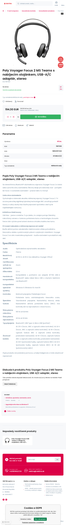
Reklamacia (49, 495)
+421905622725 (15, 471)
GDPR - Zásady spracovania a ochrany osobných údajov (33, 489)
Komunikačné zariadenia (46, 11)
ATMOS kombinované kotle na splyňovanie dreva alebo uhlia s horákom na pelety (54, 491)
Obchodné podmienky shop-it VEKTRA (33, 485)
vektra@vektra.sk (36, 471)
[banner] (8, 3)
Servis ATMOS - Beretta (53, 484)
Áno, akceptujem (40, 519)
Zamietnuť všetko (25, 519)
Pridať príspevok (10, 384)
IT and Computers (13, 11)
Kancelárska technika (29, 11)
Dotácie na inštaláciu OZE (53, 487)
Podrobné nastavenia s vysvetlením (33, 522)
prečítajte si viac (28, 97)
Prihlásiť (57, 459)
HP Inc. (61, 88)
